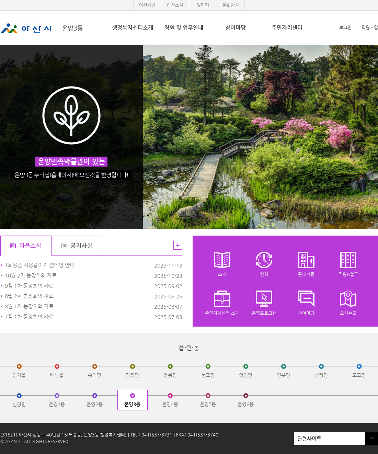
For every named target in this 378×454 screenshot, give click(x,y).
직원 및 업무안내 (183, 27)
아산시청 (147, 5)
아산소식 (175, 5)
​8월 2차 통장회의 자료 (78, 296)
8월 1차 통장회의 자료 (78, 306)
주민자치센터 (287, 27)
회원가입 (370, 27)
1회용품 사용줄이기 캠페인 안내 (78, 265)
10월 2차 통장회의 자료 (78, 276)
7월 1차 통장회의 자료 (78, 317)
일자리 (203, 5)
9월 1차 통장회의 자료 (78, 286)
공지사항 (81, 245)
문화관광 (230, 5)
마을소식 (30, 245)
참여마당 (235, 27)
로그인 (345, 27)
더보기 (177, 245)
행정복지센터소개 (132, 27)
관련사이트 (329, 438)
